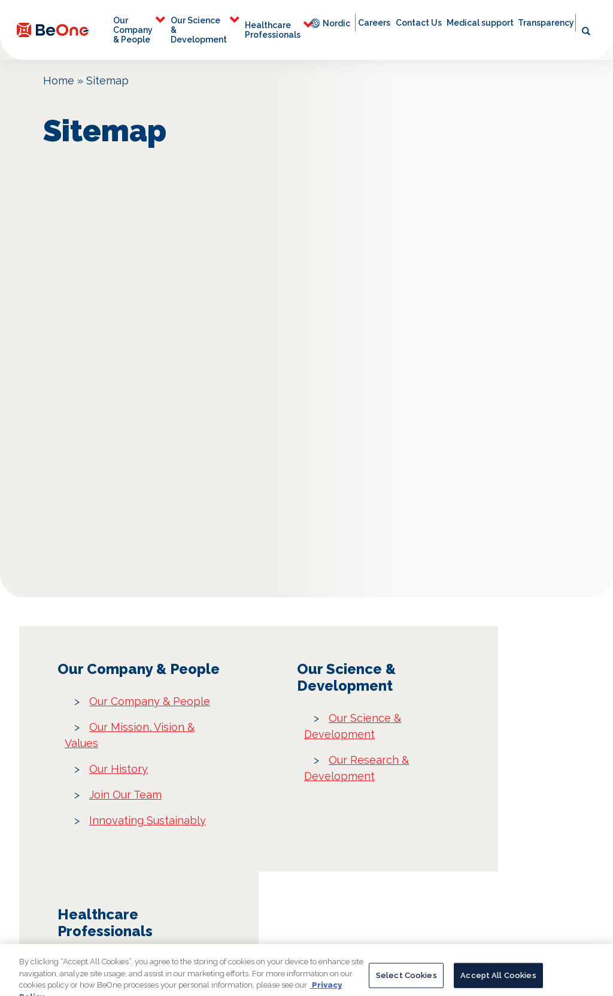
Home (58, 80)
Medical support (480, 23)
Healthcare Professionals (273, 30)
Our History (118, 769)
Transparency (546, 23)
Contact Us (419, 23)
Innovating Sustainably (147, 820)
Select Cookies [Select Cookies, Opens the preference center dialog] (406, 982)
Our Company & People (133, 30)
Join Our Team (125, 794)
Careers (374, 23)
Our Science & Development (199, 30)
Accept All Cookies (498, 982)
